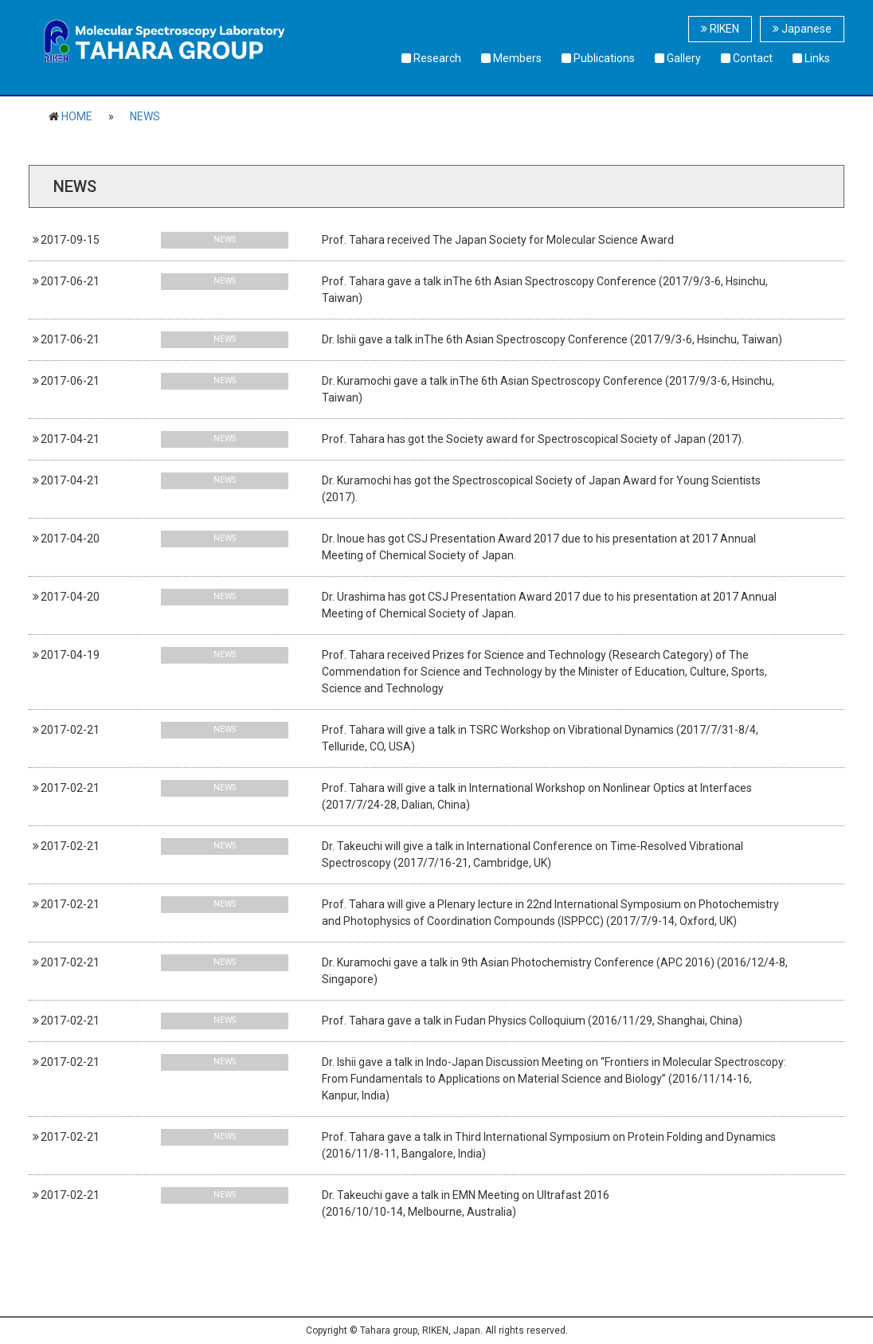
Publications (598, 58)
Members (511, 58)
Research (431, 58)
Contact (747, 58)
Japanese (802, 28)
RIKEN (720, 28)
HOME (76, 116)
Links (811, 58)
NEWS (145, 116)
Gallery (678, 58)
